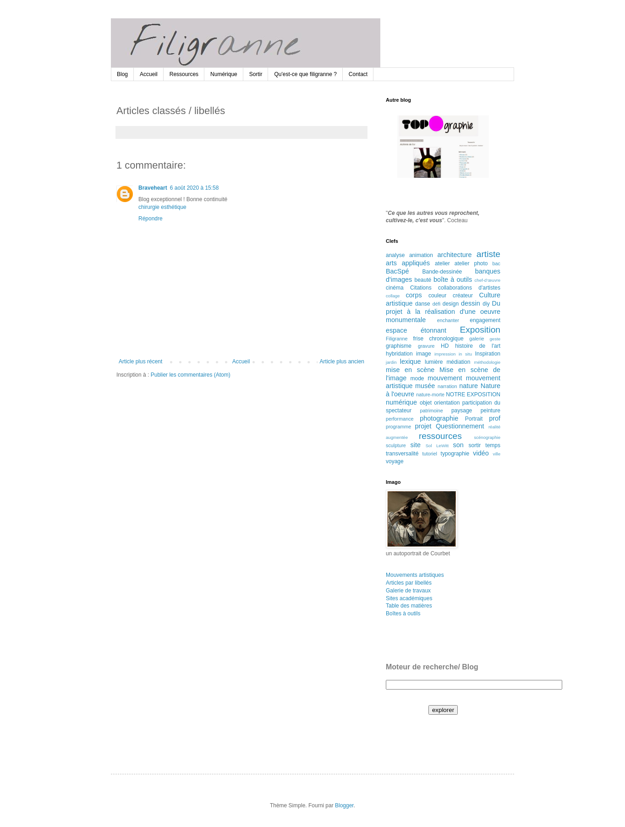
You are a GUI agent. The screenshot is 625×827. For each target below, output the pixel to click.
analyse (395, 255)
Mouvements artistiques (415, 575)
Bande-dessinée (442, 271)
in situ (465, 353)
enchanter (448, 320)
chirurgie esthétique (162, 207)
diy (485, 304)
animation (421, 255)
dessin (470, 303)
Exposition (480, 329)
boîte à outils (452, 279)
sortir (475, 445)
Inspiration (487, 354)
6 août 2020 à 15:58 (194, 188)
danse (422, 304)
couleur (437, 295)
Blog (122, 74)
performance (400, 419)
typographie (455, 453)
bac (496, 263)
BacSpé (397, 271)
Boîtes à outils (403, 613)
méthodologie (487, 362)
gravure (426, 346)
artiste (488, 254)
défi (436, 304)
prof (494, 418)
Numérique (223, 74)
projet (423, 426)
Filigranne (396, 338)
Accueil (149, 74)
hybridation (399, 354)
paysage (461, 410)
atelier (442, 263)
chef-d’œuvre (488, 280)
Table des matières (409, 605)
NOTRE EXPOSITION (473, 394)
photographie (439, 418)
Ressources (184, 74)
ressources (440, 436)
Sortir (256, 74)
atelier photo (471, 263)
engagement (485, 320)
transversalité (402, 453)
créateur (463, 295)
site (416, 445)
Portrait (474, 419)
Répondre (150, 218)
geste (495, 338)
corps (414, 295)
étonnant (433, 330)
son (458, 445)
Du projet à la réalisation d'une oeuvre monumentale (443, 311)
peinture (490, 410)
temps (492, 445)
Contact (358, 74)
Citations (421, 288)
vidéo (480, 453)
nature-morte (430, 394)
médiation (458, 362)
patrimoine (431, 410)
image (423, 354)
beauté (423, 280)
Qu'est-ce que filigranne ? (305, 74)
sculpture (396, 445)
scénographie (487, 437)
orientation (447, 403)
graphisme (398, 346)
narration (447, 386)
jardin (391, 362)
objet (426, 403)
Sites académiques (409, 598)
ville (496, 453)
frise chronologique (438, 338)
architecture (454, 254)
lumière (434, 362)
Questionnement (460, 426)
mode (417, 378)
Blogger (344, 805)
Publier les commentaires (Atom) (190, 375)
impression (444, 353)
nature (468, 385)
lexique (410, 361)
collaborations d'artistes (469, 288)
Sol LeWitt (437, 445)
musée (425, 385)
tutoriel (429, 453)
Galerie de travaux (408, 590)
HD (445, 346)
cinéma (395, 288)
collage (393, 295)
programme (398, 426)
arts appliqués (408, 263)
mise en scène (410, 369)
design (451, 304)
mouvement (445, 378)
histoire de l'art (477, 346)
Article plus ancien (342, 361)
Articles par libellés (409, 583)
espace (396, 330)
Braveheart (152, 188)
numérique (401, 402)
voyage (395, 461)
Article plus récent (140, 361)
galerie (476, 338)
